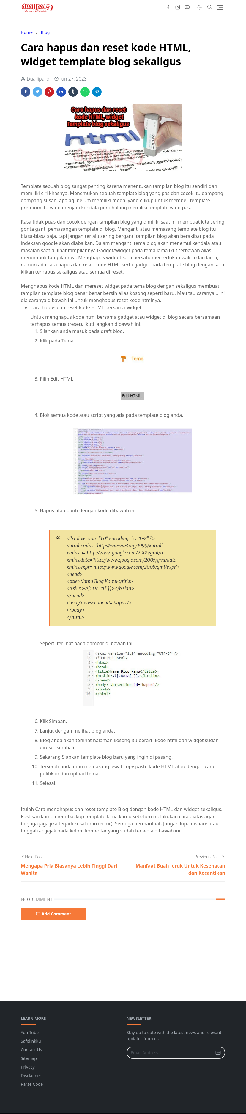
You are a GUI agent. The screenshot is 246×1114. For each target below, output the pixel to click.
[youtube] (187, 7)
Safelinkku (31, 1041)
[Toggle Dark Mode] (199, 7)
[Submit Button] (218, 1052)
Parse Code (32, 1084)
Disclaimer (31, 1075)
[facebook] (168, 7)
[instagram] (177, 7)
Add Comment (53, 914)
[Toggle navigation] (220, 7)
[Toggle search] (209, 7)
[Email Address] (169, 1052)
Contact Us (31, 1049)
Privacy (28, 1067)
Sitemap (29, 1058)
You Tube (30, 1032)
